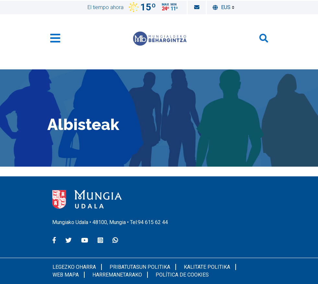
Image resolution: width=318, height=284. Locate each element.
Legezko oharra (74, 267)
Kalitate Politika (207, 267)
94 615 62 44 (153, 222)
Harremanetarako (117, 275)
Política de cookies (182, 275)
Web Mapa (66, 275)
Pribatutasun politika (140, 267)
